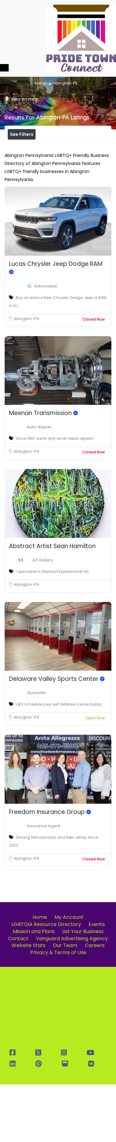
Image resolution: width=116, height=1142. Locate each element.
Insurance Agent (43, 883)
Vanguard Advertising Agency (72, 996)
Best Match (74, 162)
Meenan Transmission (43, 470)
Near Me (36, 162)
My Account (69, 974)
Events (96, 981)
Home (40, 83)
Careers (95, 1002)
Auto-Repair (39, 484)
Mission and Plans (34, 989)
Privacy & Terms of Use (58, 1010)
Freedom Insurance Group (50, 869)
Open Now (55, 148)
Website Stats (28, 1002)
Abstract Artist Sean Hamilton (52, 603)
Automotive (45, 344)
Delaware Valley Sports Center (57, 736)
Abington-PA (26, 376)
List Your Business (83, 989)
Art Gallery (42, 618)
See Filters (21, 134)
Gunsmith (36, 750)
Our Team (65, 1002)
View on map (25, 99)
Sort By (69, 176)
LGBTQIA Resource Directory (46, 981)
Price (21, 148)
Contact (18, 996)
